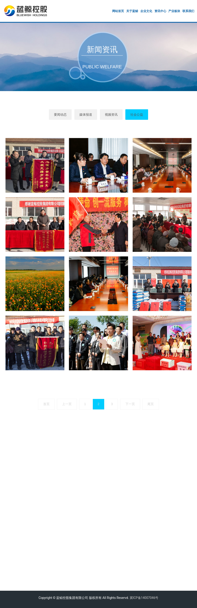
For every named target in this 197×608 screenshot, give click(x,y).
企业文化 (146, 11)
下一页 (130, 404)
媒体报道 (85, 114)
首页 (46, 404)
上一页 (67, 404)
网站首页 (118, 11)
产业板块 (174, 11)
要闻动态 (60, 114)
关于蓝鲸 (132, 11)
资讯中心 (160, 11)
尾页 (150, 404)
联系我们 (188, 11)
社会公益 (136, 114)
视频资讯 (111, 114)
